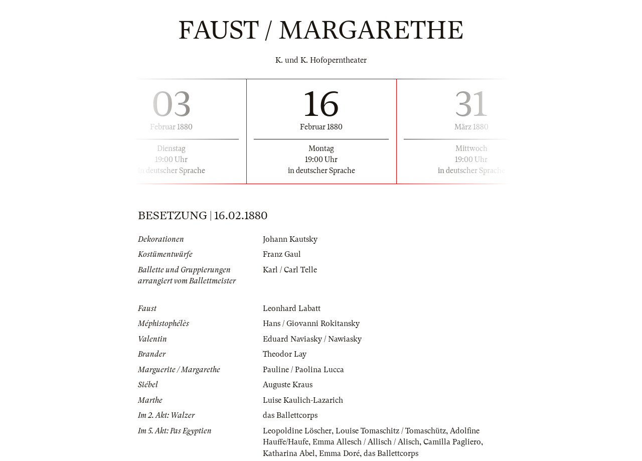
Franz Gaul (282, 254)
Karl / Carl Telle (290, 269)
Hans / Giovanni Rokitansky (311, 323)
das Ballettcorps (290, 415)
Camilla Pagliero (452, 441)
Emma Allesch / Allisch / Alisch (365, 441)
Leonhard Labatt (291, 308)
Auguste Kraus (287, 384)
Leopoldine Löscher (297, 430)
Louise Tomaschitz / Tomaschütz (391, 430)
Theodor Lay (284, 354)
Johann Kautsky (290, 239)
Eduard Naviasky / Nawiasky (312, 339)
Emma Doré (339, 453)
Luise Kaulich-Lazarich (303, 400)
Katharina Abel (289, 453)
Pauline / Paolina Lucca (303, 369)
